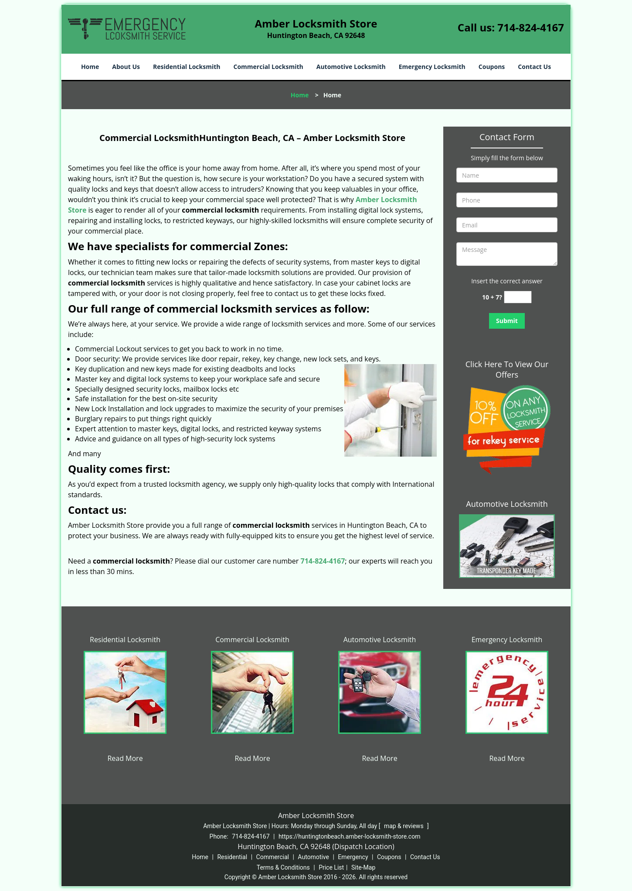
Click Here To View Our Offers (507, 369)
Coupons (492, 66)
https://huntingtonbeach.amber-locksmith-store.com (350, 836)
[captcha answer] (518, 297)
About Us (126, 66)
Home (90, 66)
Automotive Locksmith (351, 66)
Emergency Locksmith (432, 66)
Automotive (313, 856)
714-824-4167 (530, 27)
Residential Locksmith (187, 66)
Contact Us (534, 66)
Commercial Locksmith (268, 66)
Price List (331, 867)
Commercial (272, 856)
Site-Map (363, 867)
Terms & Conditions (283, 867)
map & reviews (404, 825)
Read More (125, 758)
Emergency (353, 856)
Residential (232, 856)
